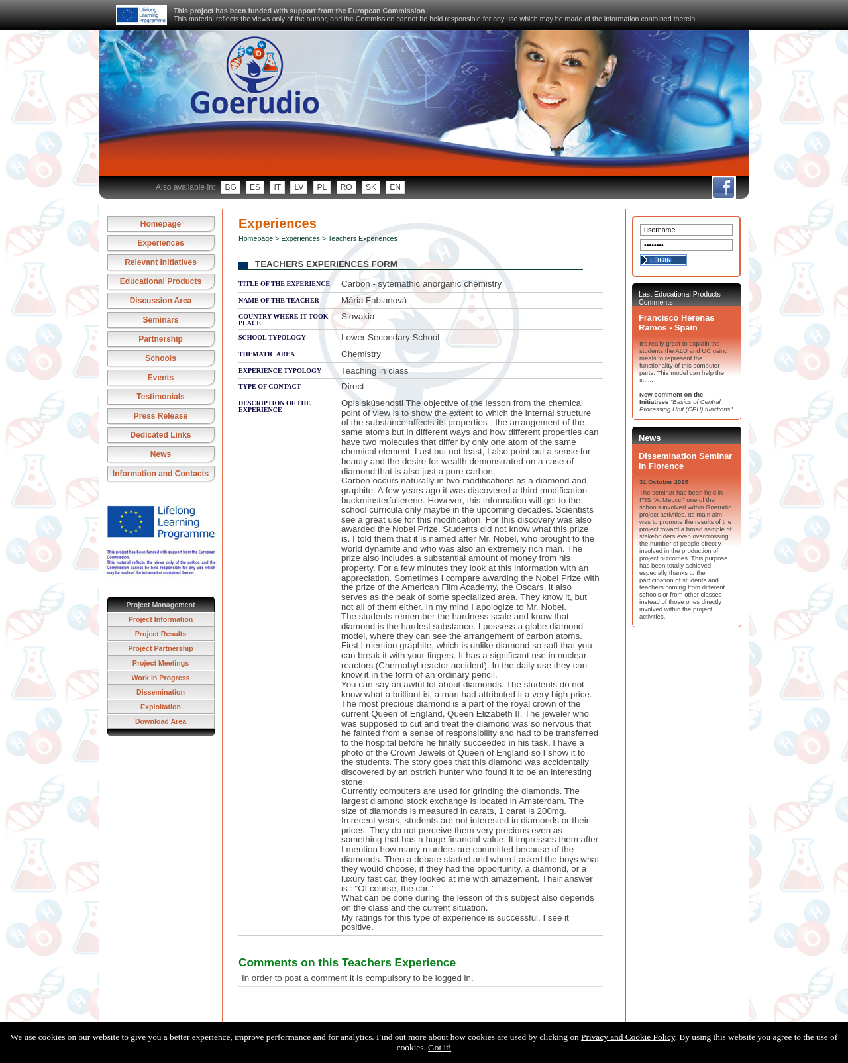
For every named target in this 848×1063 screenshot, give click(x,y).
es (255, 187)
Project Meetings (160, 663)
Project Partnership (160, 648)
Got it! (439, 1047)
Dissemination (160, 692)
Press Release (160, 416)
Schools (160, 358)
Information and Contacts (161, 473)
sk (371, 187)
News (160, 454)
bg (230, 187)
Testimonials (160, 396)
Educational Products (160, 281)
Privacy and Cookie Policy (628, 1037)
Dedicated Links (160, 435)
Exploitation (160, 707)
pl (322, 187)
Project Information (161, 619)
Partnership (160, 339)
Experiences (160, 243)
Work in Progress (160, 678)
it (277, 187)
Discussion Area (161, 300)
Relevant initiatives (161, 262)
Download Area (160, 721)
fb (723, 187)
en (395, 187)
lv (298, 187)
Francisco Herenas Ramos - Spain (676, 322)
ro (346, 187)
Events (161, 377)
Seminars (160, 320)
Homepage (160, 223)
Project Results (161, 634)
